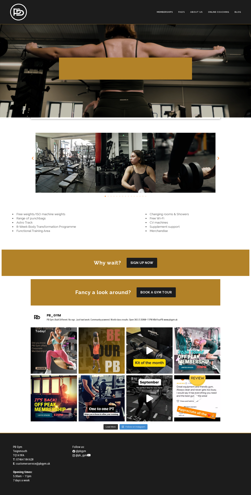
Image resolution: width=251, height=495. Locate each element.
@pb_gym (79, 455)
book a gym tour (156, 292)
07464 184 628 (24, 459)
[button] (33, 158)
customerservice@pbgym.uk (33, 463)
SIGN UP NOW (141, 263)
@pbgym (79, 451)
